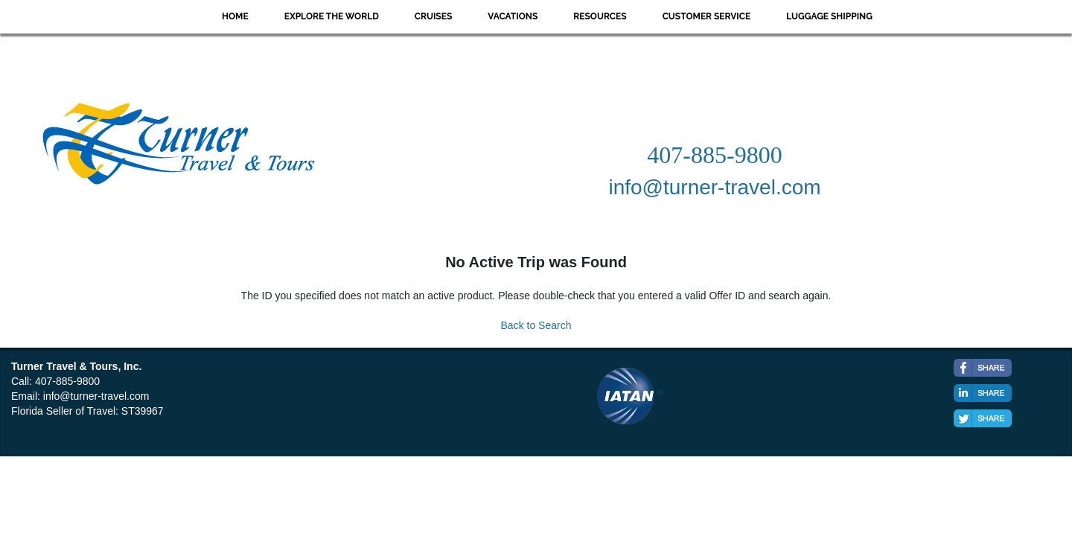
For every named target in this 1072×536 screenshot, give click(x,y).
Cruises (434, 16)
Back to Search (536, 325)
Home (235, 16)
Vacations (512, 16)
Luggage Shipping (829, 16)
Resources (599, 16)
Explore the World (331, 16)
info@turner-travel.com (96, 396)
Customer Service (707, 16)
